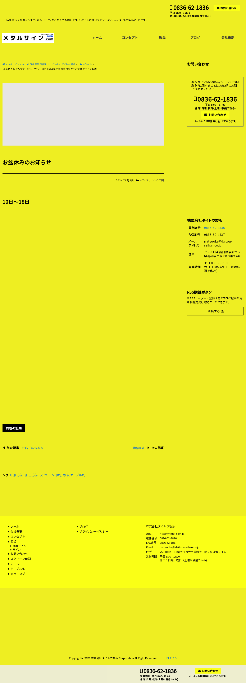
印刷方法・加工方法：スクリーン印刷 (35, 475)
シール (14, 564)
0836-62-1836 (191, 7)
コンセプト (130, 37)
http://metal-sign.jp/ (173, 534)
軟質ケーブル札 (74, 475)
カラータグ (17, 574)
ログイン (171, 658)
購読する (214, 311)
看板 (13, 541)
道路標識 (138, 448)
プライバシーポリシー (94, 531)
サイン (17, 549)
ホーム (97, 37)
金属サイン (19, 546)
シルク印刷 (157, 180)
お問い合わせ (228, 8)
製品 (162, 37)
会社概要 (227, 37)
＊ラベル (144, 180)
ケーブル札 (17, 569)
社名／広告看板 (33, 448)
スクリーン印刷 (20, 558)
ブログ (195, 37)
